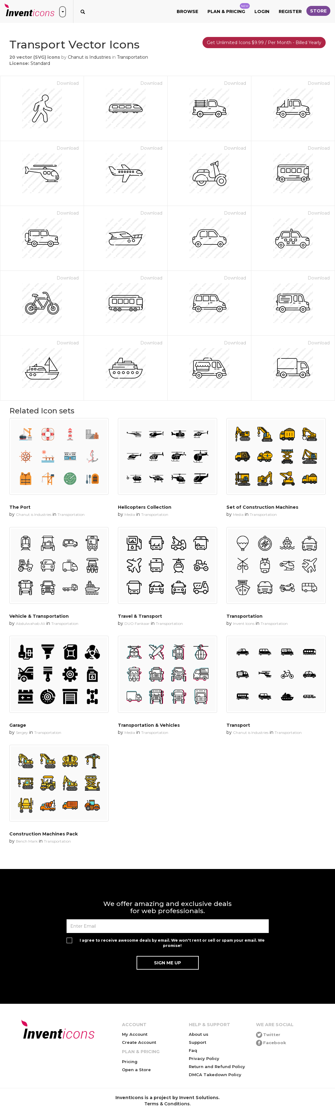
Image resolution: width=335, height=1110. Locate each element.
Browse (187, 11)
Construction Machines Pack (43, 834)
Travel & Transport (140, 616)
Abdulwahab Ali (30, 623)
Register (290, 11)
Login (261, 11)
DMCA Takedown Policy (215, 1074)
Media (129, 514)
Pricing (129, 1061)
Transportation (132, 57)
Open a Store (136, 1069)
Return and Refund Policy (217, 1066)
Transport (238, 725)
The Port (19, 507)
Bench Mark (27, 841)
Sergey (22, 732)
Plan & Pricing (228, 8)
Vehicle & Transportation (39, 616)
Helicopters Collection (144, 507)
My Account (134, 1034)
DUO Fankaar (137, 623)
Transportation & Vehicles (149, 725)
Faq (193, 1050)
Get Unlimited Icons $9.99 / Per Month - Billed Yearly (264, 42)
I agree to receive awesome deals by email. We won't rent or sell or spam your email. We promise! (172, 943)
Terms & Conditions (167, 1104)
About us (198, 1034)
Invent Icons (243, 623)
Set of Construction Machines (262, 507)
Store (318, 11)
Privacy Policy (204, 1058)
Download (68, 83)
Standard (40, 63)
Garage (17, 725)
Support (197, 1042)
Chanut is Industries (89, 57)
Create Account (139, 1042)
